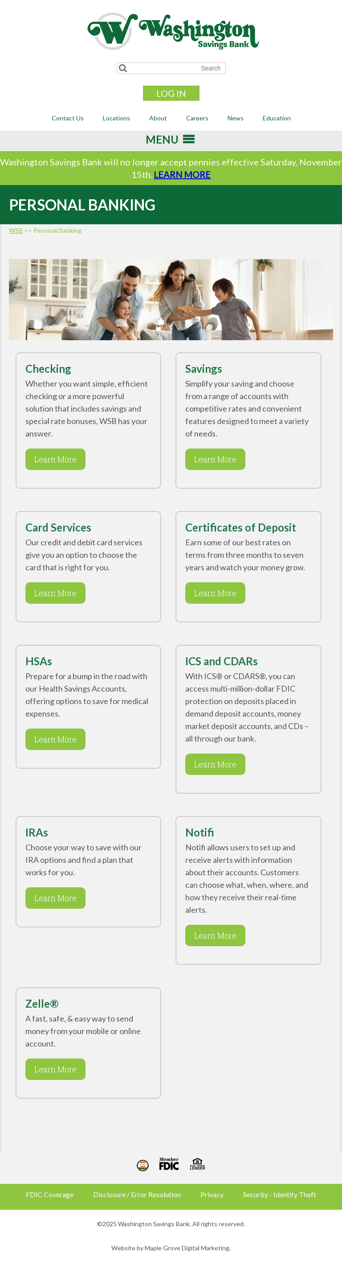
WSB (16, 230)
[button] (162, 142)
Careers (197, 118)
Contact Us (68, 118)
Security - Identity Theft (279, 1194)
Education (277, 118)
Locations (116, 118)
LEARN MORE (182, 174)
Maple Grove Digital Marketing (187, 1248)
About (158, 118)
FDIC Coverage (49, 1194)
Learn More (51, 459)
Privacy (212, 1194)
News (236, 118)
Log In (171, 93)
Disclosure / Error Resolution (137, 1194)
